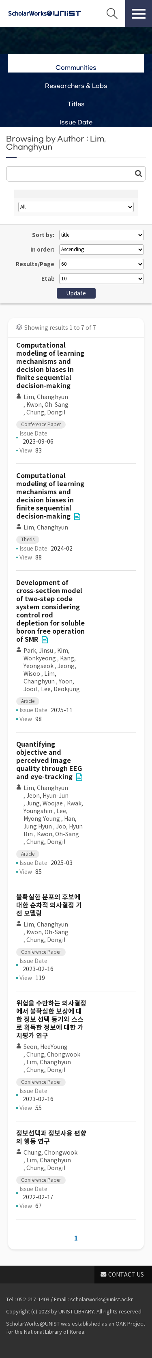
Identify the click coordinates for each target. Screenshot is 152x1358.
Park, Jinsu (38, 650)
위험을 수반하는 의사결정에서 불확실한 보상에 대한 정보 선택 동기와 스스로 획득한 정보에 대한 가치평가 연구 (51, 1019)
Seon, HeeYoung (46, 1047)
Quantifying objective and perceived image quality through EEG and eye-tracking (49, 760)
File (77, 516)
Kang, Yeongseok (50, 662)
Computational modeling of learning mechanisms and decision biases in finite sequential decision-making (50, 365)
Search (111, 13)
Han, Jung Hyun (50, 822)
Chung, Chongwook (53, 1054)
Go (139, 173)
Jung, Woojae (44, 803)
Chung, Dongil (45, 412)
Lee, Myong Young (46, 814)
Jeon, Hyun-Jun (47, 795)
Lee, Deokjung (60, 689)
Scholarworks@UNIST (44, 13)
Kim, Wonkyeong (47, 654)
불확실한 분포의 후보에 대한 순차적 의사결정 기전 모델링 (49, 905)
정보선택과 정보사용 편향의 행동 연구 (51, 1137)
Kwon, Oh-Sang (47, 404)
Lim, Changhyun (46, 397)
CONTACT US (126, 1274)
